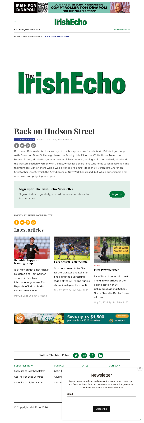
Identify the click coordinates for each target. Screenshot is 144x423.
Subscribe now (122, 29)
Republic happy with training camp (27, 261)
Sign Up (117, 194)
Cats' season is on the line (71, 262)
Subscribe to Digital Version (28, 382)
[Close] (140, 368)
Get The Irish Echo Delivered (28, 376)
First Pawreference (106, 270)
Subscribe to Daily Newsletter (29, 371)
